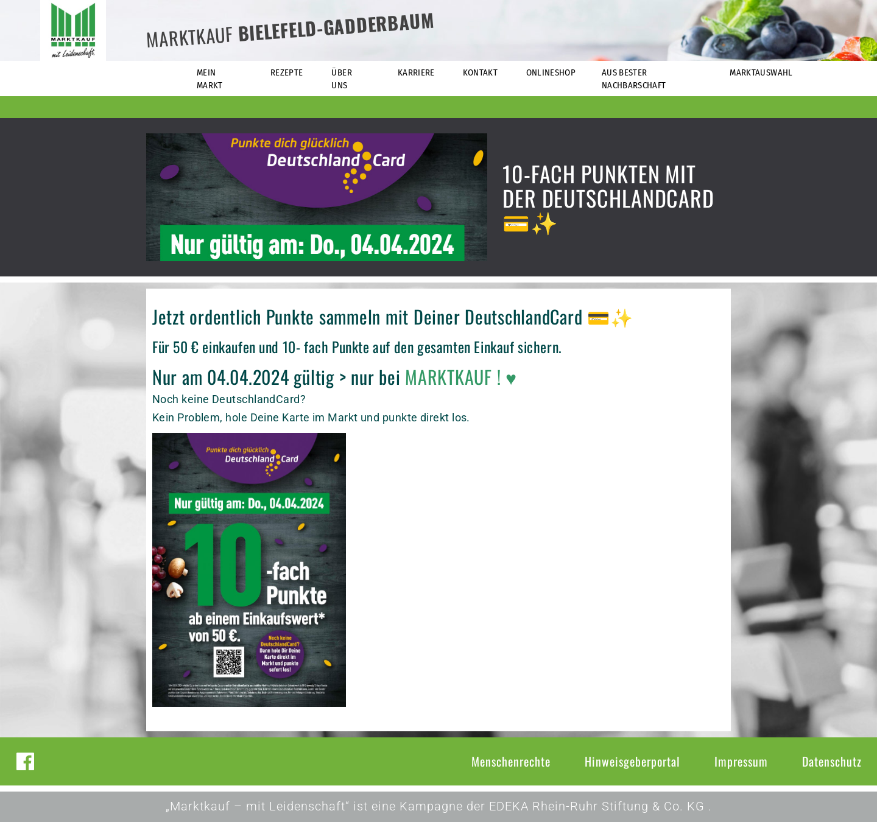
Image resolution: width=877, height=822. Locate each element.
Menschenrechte (511, 761)
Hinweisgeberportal (632, 761)
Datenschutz (832, 761)
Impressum (741, 761)
